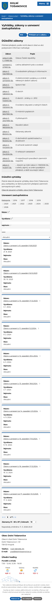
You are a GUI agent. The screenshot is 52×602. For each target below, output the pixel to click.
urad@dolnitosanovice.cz (20, 552)
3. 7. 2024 (7, 390)
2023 (30, 204)
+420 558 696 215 (17, 549)
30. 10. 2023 (8, 280)
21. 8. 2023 (7, 252)
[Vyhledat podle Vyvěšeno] (26, 223)
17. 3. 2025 (7, 500)
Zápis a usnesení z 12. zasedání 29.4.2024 (22, 356)
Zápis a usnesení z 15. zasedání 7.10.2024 (22, 439)
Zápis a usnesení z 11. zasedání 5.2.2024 (21, 329)
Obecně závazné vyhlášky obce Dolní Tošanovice (22, 190)
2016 (15, 201)
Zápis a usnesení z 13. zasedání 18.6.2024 (22, 384)
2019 (39, 201)
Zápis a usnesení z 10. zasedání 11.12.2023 (22, 301)
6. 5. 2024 (7, 362)
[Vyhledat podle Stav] (26, 237)
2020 (6, 204)
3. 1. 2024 (7, 307)
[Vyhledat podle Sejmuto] (26, 230)
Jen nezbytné (27, 598)
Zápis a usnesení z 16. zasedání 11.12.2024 (22, 467)
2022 (22, 204)
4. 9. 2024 (7, 418)
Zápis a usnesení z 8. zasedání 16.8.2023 (20, 246)
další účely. (47, 587)
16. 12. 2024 (8, 473)
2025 (47, 204)
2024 (38, 204)
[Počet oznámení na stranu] (33, 522)
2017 (23, 201)
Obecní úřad (13, 16)
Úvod (3, 16)
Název (5, 212)
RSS (22, 35)
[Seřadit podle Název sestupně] (10, 212)
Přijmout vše (15, 598)
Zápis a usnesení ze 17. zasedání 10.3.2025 (22, 494)
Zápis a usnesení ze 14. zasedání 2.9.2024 (22, 412)
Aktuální (7, 262)
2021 (14, 204)
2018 (31, 201)
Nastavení (38, 598)
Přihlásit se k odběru (38, 35)
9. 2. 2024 (7, 335)
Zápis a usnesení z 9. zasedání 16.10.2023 (20, 274)
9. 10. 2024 (7, 445)
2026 (6, 207)
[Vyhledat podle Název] (26, 216)
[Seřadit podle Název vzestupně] (10, 211)
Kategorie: (6, 201)
